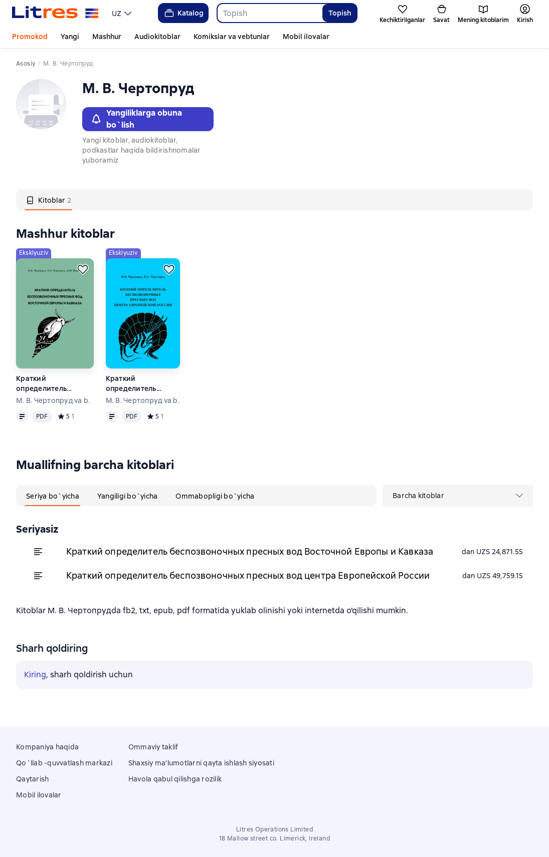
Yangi (70, 36)
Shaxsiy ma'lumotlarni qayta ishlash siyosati (201, 762)
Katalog (183, 13)
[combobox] (269, 13)
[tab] (48, 200)
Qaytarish (32, 778)
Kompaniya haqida (47, 746)
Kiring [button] (35, 674)
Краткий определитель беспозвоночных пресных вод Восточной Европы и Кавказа (53, 383)
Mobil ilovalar (306, 36)
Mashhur (106, 36)
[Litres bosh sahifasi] (55, 13)
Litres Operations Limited (274, 829)
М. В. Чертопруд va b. (53, 400)
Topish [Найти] (339, 13)
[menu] (123, 13)
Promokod (30, 36)
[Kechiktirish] (83, 269)
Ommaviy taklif (153, 746)
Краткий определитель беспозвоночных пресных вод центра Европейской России (143, 383)
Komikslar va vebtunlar (232, 36)
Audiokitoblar (157, 36)
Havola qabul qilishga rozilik (175, 778)
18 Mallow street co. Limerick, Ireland (274, 838)
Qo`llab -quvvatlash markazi (64, 762)
